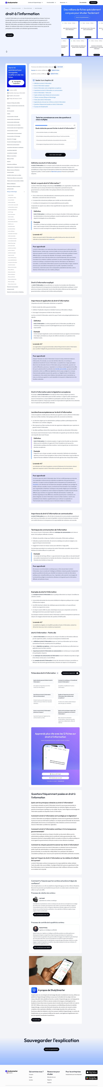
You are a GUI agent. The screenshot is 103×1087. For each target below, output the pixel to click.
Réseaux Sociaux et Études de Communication (13, 171)
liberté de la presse (56, 171)
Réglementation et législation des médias (15, 167)
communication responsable (13, 204)
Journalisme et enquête (12, 153)
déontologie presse (11, 219)
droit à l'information (11, 214)
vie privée (51, 239)
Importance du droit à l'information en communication (48, 90)
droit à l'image (10, 212)
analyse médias (10, 195)
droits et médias (11, 216)
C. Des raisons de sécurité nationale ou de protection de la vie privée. (51, 140)
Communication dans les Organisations (15, 128)
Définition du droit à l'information (42, 83)
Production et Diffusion (12, 164)
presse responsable (11, 245)
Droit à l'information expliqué (41, 86)
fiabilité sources (11, 224)
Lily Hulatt (60, 67)
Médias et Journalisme (11, 156)
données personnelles (61, 369)
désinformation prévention (13, 221)
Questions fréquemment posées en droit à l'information (48, 104)
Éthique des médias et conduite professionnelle (13, 188)
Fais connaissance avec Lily (41, 914)
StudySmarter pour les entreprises (74, 1074)
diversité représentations (12, 209)
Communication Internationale (13, 119)
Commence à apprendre (70, 673)
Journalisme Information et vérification (15, 147)
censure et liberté (11, 200)
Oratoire (9, 161)
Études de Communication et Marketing (15, 292)
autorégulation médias (12, 197)
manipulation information (12, 233)
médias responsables (11, 236)
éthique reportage (11, 281)
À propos (31, 1074)
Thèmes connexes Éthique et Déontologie (45, 97)
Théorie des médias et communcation (15, 178)
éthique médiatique (11, 274)
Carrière (31, 1080)
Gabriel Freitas (55, 70)
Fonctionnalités (51, 2)
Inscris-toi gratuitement (82, 17)
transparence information (12, 262)
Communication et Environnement (14, 133)
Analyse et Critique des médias (13, 103)
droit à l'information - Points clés (42, 93)
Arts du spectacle (10, 111)
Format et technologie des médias (14, 142)
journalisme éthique (11, 228)
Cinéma (8, 113)
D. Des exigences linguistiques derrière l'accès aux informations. (50, 144)
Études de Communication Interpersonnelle (12, 288)
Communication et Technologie (13, 136)
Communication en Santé (12, 130)
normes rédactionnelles (12, 240)
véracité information (11, 264)
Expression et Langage (11, 139)
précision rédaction (11, 250)
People (30, 1077)
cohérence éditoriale (11, 202)
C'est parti (9, 35)
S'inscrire (93, 2)
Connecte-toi (61, 781)
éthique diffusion (11, 269)
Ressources (63, 2)
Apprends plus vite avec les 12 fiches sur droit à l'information (50, 102)
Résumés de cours (51, 1077)
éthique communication (12, 267)
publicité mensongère (12, 252)
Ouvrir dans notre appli (55, 155)
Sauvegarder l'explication (16, 82)
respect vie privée (11, 255)
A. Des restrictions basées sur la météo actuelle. (46, 132)
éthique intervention (11, 272)
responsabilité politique (12, 257)
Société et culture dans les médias (14, 175)
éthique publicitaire (11, 276)
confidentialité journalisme (12, 207)
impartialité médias (11, 226)
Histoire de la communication (13, 144)
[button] (6, 51)
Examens (49, 1082)
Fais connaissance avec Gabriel (42, 947)
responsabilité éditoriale (12, 260)
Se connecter (83, 2)
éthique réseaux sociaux (12, 284)
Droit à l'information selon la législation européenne (47, 88)
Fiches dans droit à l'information (42, 100)
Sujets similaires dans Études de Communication (46, 95)
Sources (33, 70)
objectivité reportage (11, 243)
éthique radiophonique (12, 279)
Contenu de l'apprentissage (35, 2)
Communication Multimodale (13, 122)
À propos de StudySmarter (41, 107)
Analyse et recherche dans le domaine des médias (15, 107)
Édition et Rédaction (11, 183)
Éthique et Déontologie (12, 191)
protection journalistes (12, 248)
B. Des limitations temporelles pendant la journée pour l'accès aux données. (53, 136)
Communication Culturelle (12, 116)
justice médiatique (11, 231)
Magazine (49, 1080)
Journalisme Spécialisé (12, 150)
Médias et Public (10, 158)
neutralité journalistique (12, 238)
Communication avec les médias (13, 125)
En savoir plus (36, 1020)
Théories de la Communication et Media (15, 181)
